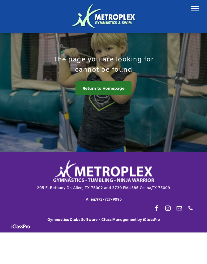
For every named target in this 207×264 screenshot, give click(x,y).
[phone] (191, 209)
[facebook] (157, 209)
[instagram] (168, 209)
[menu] (195, 9)
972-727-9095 (109, 199)
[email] (179, 209)
